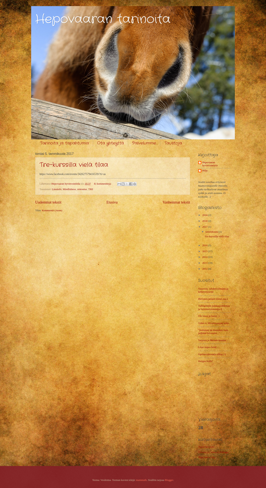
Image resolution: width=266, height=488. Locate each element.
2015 (205, 251)
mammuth (141, 480)
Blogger (169, 480)
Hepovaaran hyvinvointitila (210, 164)
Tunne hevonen (206, 446)
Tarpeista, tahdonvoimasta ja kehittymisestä (213, 290)
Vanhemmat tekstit (176, 202)
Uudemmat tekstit (48, 202)
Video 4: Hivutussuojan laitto (213, 323)
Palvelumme (144, 143)
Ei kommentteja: (103, 183)
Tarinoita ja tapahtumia (64, 143)
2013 (205, 263)
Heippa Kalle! (205, 361)
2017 (205, 226)
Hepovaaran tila (206, 457)
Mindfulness (69, 189)
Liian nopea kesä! (207, 347)
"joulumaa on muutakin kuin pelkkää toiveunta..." (213, 332)
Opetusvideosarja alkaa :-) (212, 354)
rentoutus (82, 189)
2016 (205, 245)
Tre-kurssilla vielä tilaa (74, 165)
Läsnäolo (57, 189)
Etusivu (112, 202)
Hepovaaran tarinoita (102, 19)
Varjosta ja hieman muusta (212, 340)
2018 (205, 221)
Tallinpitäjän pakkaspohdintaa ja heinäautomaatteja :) (214, 307)
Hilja (205, 170)
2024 (205, 215)
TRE (90, 189)
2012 (205, 268)
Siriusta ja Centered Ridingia (213, 452)
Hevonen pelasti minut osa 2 (213, 299)
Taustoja (173, 143)
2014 (205, 257)
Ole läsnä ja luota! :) (209, 316)
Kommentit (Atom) (52, 210)
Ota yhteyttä (110, 143)
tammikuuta (212, 231)
